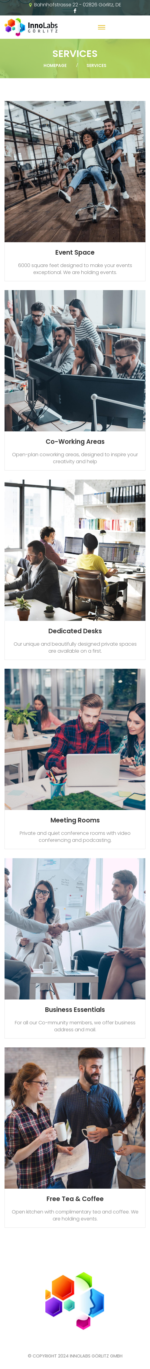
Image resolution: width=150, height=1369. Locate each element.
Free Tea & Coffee (75, 1198)
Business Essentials (75, 1009)
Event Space (75, 252)
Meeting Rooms (75, 820)
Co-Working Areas (75, 441)
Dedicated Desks (75, 631)
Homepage (55, 66)
